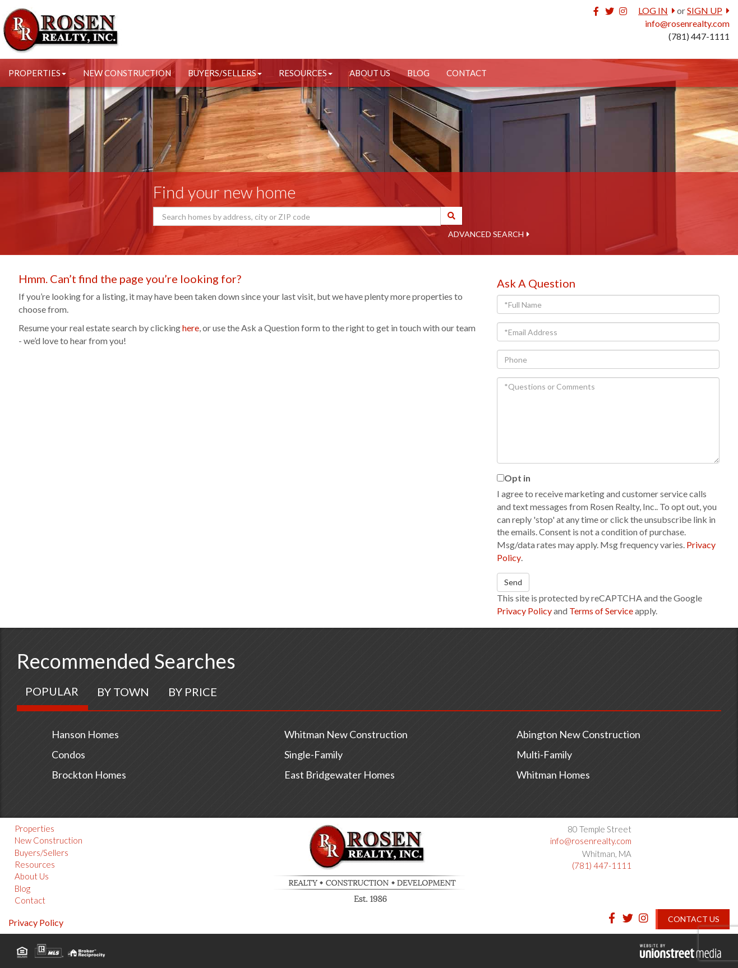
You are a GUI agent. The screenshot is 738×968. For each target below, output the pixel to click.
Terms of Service (601, 610)
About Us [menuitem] (369, 73)
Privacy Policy (524, 610)
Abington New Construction (578, 734)
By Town (123, 691)
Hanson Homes (85, 734)
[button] (451, 216)
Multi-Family (544, 754)
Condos (68, 754)
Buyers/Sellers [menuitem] (225, 73)
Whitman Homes (553, 775)
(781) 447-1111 (699, 36)
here (190, 327)
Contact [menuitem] (466, 73)
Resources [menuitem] (306, 73)
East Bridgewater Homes (339, 775)
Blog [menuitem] (418, 73)
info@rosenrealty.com (687, 23)
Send (513, 582)
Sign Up (704, 10)
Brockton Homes (89, 775)
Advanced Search (486, 234)
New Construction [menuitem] (127, 73)
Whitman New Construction (346, 734)
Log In (653, 10)
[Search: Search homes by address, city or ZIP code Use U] (297, 216)
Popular (52, 691)
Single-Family (313, 754)
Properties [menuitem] (37, 73)
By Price (192, 691)
